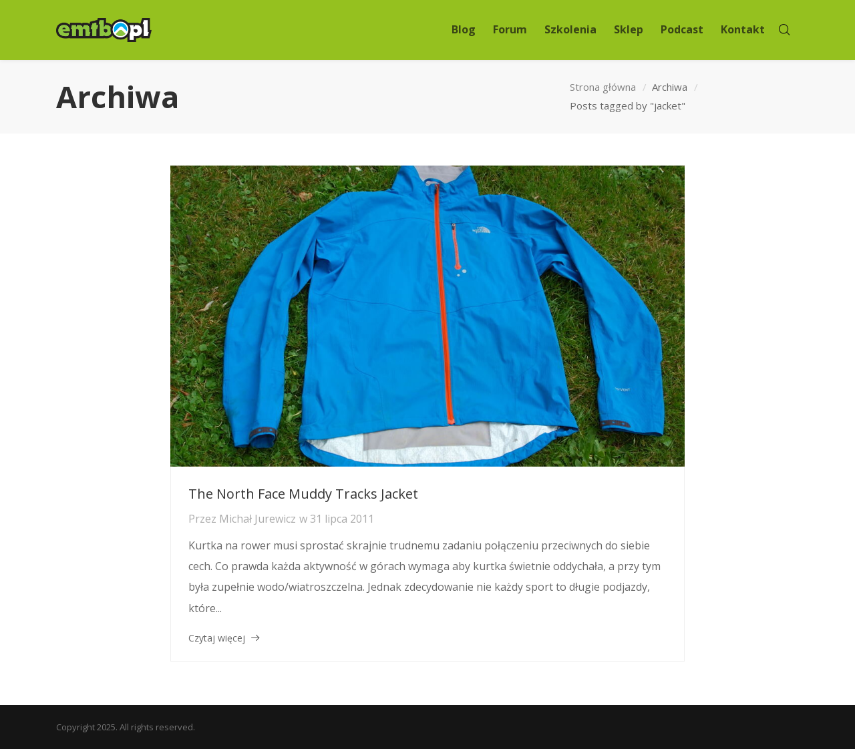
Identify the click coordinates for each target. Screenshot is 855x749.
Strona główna (603, 86)
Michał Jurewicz (257, 518)
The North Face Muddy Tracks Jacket (303, 494)
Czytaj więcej (216, 638)
